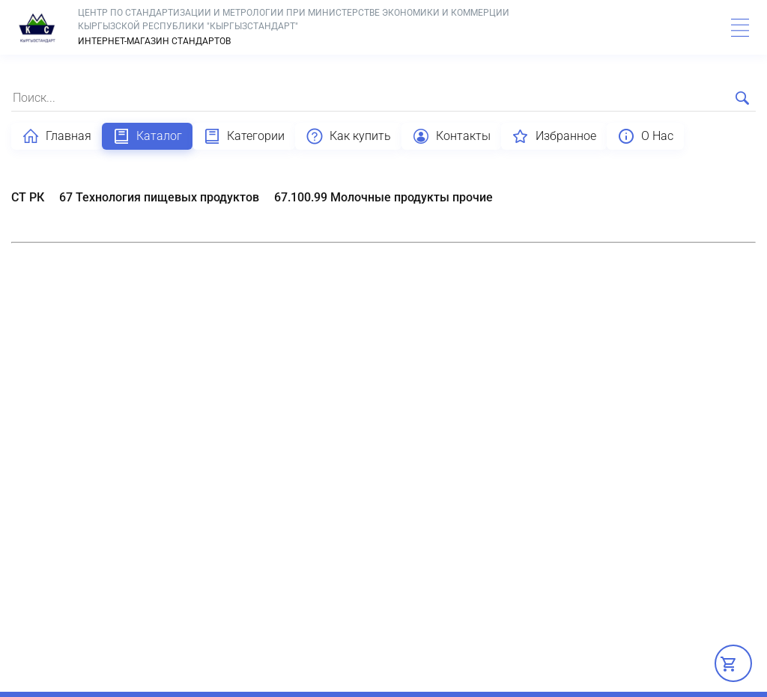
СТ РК (27, 197)
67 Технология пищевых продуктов (159, 197)
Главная (56, 136)
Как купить (348, 136)
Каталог (147, 136)
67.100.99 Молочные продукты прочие (383, 197)
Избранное (554, 136)
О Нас (645, 136)
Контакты (451, 136)
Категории (244, 136)
